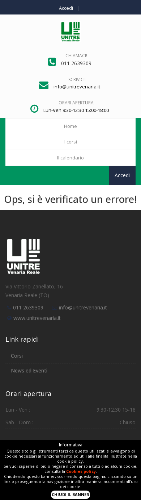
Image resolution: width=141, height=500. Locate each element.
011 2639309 (28, 307)
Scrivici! (77, 79)
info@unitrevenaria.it (83, 307)
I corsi (70, 141)
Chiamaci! (76, 56)
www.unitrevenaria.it (37, 317)
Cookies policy (81, 471)
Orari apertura (76, 103)
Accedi (66, 8)
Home (70, 126)
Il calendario (70, 157)
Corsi (17, 355)
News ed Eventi (29, 370)
